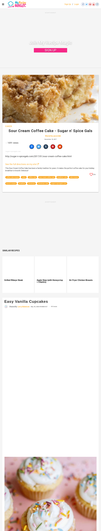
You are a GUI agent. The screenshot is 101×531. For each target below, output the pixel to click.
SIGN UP (50, 50)
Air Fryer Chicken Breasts (81, 280)
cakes (24, 177)
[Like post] (93, 175)
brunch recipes (11, 183)
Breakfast (22, 183)
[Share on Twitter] (38, 146)
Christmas (31, 183)
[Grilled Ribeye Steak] (18, 266)
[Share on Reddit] (60, 146)
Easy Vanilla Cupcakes (26, 301)
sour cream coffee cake (46, 177)
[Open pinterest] (90, 4)
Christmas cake (43, 183)
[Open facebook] (83, 4)
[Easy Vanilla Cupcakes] (50, 382)
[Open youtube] (93, 4)
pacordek (57, 136)
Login (76, 4)
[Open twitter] (86, 4)
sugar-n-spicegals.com (58, 183)
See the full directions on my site (22, 164)
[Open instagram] (97, 4)
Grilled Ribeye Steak (13, 280)
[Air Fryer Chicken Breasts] (83, 266)
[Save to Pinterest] (52, 146)
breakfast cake (62, 177)
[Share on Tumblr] (45, 146)
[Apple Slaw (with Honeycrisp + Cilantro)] (50, 266)
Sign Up (68, 4)
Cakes (8, 126)
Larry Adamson (24, 307)
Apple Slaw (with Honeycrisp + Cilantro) (50, 281)
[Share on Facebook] (31, 146)
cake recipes (74, 177)
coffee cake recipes (12, 177)
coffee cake (32, 177)
